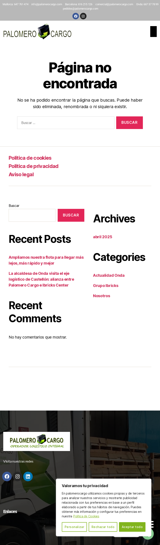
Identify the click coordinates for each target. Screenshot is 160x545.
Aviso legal (21, 174)
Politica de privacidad (34, 166)
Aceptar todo (132, 527)
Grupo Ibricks (105, 285)
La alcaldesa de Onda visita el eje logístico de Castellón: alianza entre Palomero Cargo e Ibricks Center (41, 279)
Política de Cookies (86, 516)
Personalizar (74, 527)
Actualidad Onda (109, 275)
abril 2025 (102, 237)
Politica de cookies (31, 158)
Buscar (14, 205)
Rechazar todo (102, 527)
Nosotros (101, 295)
